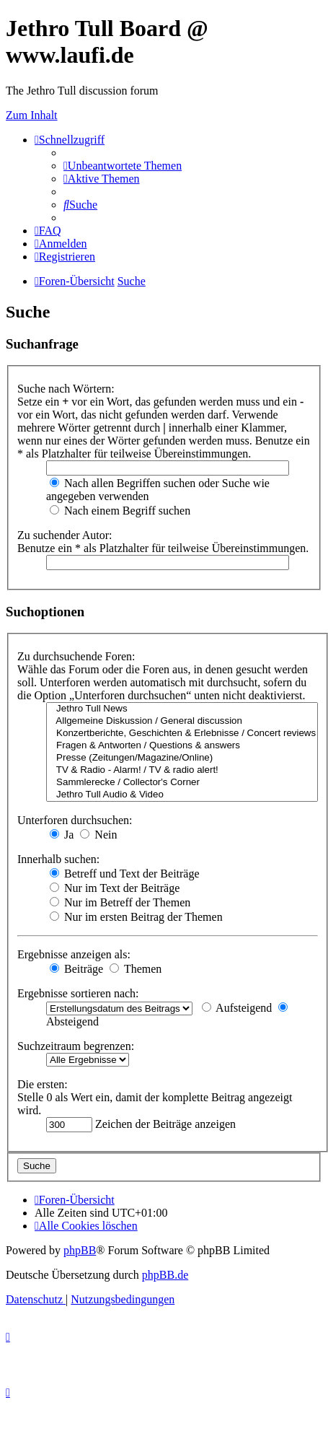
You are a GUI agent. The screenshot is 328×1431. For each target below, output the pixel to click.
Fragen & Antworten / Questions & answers (182, 746)
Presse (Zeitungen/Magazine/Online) (182, 758)
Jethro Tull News (182, 709)
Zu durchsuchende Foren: (76, 656)
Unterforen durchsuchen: (75, 820)
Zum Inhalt (32, 115)
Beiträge (76, 969)
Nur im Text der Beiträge (114, 888)
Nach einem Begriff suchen (120, 510)
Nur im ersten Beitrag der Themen (136, 917)
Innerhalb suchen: (58, 859)
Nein (98, 834)
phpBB (79, 1250)
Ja (62, 834)
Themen (135, 969)
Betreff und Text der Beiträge (125, 873)
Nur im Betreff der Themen (120, 902)
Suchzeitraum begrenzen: (75, 1046)
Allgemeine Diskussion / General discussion (182, 721)
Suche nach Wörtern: (66, 388)
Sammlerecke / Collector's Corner (182, 782)
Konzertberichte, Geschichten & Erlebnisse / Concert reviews (182, 733)
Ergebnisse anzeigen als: (73, 954)
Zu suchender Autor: (64, 535)
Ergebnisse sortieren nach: (78, 993)
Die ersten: (42, 1084)
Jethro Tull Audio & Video (182, 795)
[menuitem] (122, 165)
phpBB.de (165, 1275)
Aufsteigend (237, 1008)
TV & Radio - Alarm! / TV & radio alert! (182, 770)
